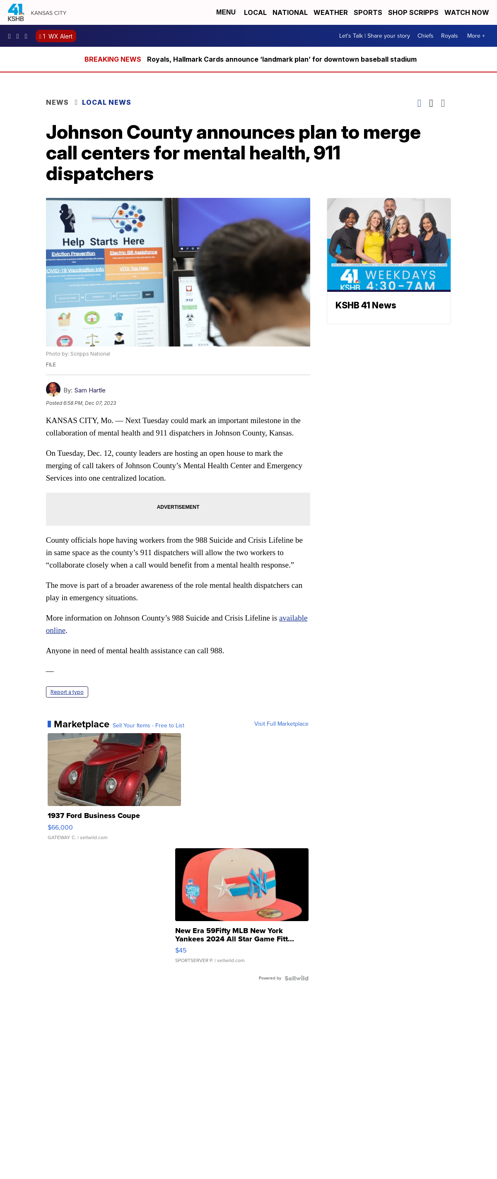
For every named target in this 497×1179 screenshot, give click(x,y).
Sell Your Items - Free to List (148, 726)
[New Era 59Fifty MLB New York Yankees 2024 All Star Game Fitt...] (242, 910)
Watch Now (467, 12)
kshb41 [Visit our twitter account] (28, 36)
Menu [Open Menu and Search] (226, 12)
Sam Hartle (90, 390)
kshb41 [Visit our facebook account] (11, 36)
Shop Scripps (413, 12)
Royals (449, 35)
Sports (368, 12)
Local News (106, 102)
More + (476, 35)
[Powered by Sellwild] (297, 978)
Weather (331, 12)
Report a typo (67, 692)
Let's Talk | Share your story (374, 35)
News (57, 102)
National (290, 12)
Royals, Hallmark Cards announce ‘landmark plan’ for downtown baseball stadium (282, 59)
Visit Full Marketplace (281, 724)
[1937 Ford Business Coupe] (114, 790)
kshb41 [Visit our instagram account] (20, 36)
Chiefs (425, 35)
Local (255, 12)
